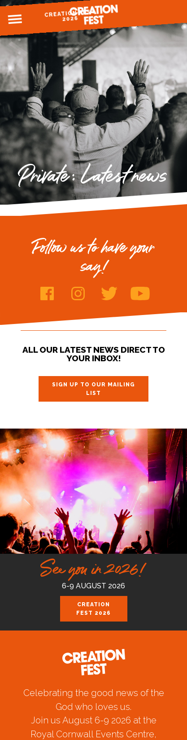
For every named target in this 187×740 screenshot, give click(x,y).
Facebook (47, 293)
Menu (15, 19)
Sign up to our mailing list (93, 388)
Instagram (78, 293)
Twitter (109, 293)
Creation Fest (94, 14)
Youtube (140, 293)
